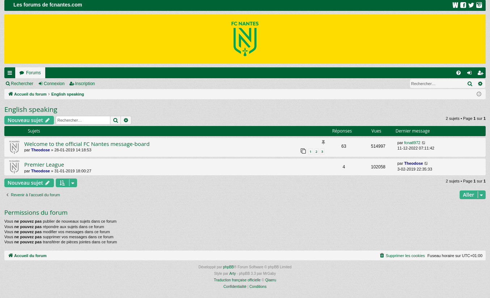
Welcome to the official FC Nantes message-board (86, 143)
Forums (33, 72)
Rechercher (22, 83)
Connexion (54, 83)
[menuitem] (458, 72)
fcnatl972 (412, 142)
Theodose (40, 150)
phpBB (228, 267)
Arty (232, 274)
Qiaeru (270, 280)
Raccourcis (11, 74)
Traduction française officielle (237, 280)
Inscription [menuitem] (482, 74)
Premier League (44, 164)
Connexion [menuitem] (471, 74)
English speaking (30, 109)
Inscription (85, 83)
